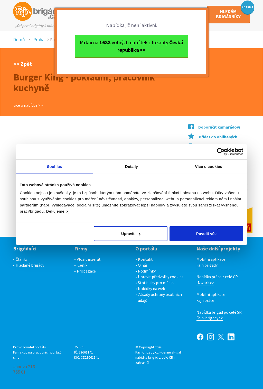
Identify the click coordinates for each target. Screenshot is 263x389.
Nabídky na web (151, 288)
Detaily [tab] (131, 166)
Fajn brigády (207, 265)
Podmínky (147, 271)
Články (21, 259)
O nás (143, 265)
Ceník (82, 265)
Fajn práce (205, 300)
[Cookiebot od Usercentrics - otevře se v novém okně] (220, 151)
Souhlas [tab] (54, 166)
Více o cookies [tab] (208, 166)
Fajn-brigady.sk (209, 317)
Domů (19, 39)
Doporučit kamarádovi (214, 127)
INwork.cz (205, 282)
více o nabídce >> (28, 105)
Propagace (86, 271)
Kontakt (145, 259)
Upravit (131, 233)
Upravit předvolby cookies (160, 276)
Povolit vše (206, 233)
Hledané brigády (30, 265)
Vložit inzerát (89, 259)
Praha (38, 39)
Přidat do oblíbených (212, 136)
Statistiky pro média (156, 282)
